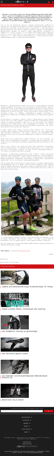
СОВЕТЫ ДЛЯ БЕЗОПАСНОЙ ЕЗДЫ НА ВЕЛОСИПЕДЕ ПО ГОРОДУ (27, 287)
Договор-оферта (40, 451)
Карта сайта (16, 451)
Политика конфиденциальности (27, 451)
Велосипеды (27, 417)
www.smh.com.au (25, 251)
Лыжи (27, 432)
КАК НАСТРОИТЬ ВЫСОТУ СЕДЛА (15, 354)
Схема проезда (8, 451)
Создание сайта (27, 442)
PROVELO (18, 1)
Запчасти (27, 420)
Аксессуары (27, 429)
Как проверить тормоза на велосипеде (19, 332)
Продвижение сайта (27, 443)
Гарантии (20, 452)
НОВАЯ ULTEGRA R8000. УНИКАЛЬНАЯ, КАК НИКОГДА (23, 309)
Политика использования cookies (34, 452)
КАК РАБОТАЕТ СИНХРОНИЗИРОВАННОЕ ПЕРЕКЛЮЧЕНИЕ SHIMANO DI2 (24, 377)
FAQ (24, 452)
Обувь (27, 426)
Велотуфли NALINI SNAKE (13, 400)
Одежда (27, 423)
